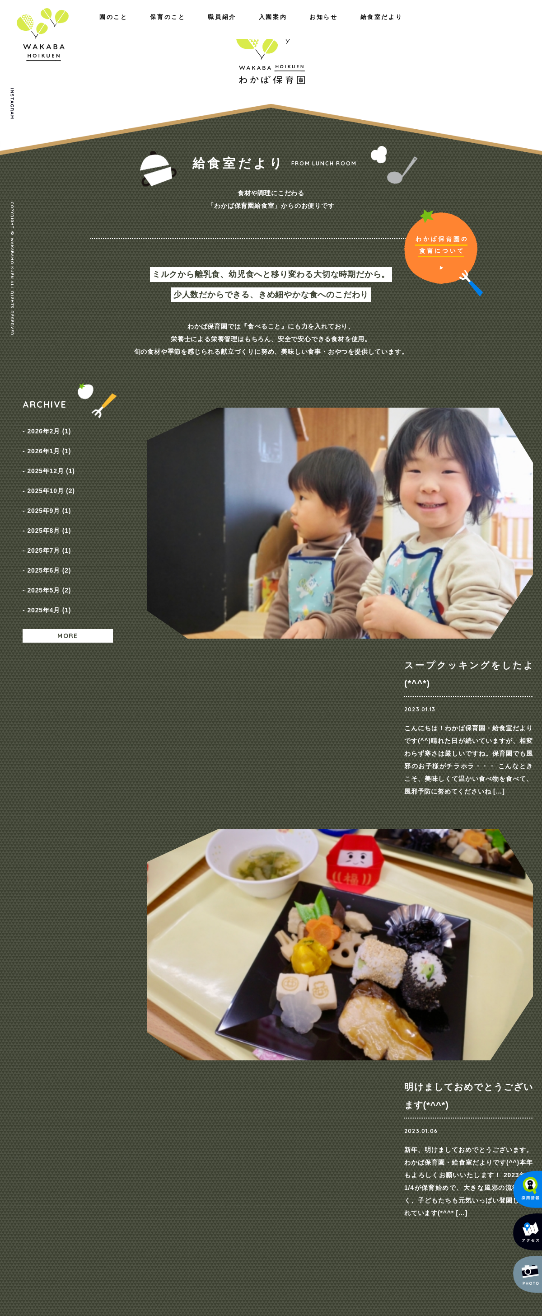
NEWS (391, 1093)
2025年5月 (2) (49, 551)
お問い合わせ (468, 1076)
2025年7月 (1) (49, 521)
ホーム (32, 1076)
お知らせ (426, 26)
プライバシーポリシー (481, 1093)
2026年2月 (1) (49, 428)
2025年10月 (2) (51, 475)
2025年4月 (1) (49, 567)
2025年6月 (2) (49, 536)
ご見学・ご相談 (426, 922)
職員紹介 (163, 26)
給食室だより (492, 26)
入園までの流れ (322, 1116)
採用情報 (394, 1104)
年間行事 (180, 1116)
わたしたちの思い (106, 1093)
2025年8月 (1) (49, 505)
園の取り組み (187, 1093)
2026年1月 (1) (49, 444)
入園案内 (366, 26)
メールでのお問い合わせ (476, 1238)
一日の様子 (184, 1104)
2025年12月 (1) (51, 459)
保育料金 (312, 1104)
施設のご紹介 (99, 1116)
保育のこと (99, 26)
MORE (67, 591)
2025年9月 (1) (49, 490)
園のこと (37, 26)
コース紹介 (315, 1093)
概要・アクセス (103, 1104)
